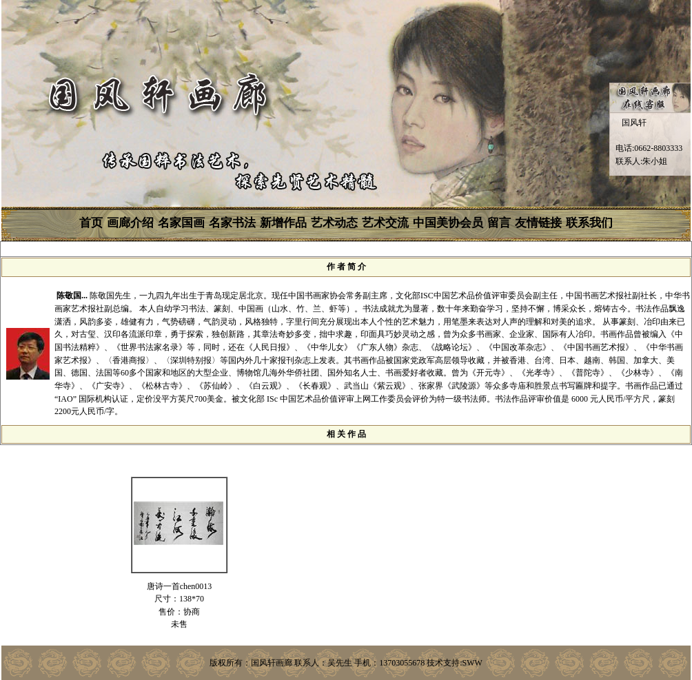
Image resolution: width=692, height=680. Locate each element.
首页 (91, 222)
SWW (472, 663)
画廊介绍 (130, 222)
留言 (499, 222)
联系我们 (589, 222)
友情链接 (538, 222)
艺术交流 (385, 222)
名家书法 (232, 222)
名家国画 (181, 222)
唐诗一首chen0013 (179, 586)
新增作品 (283, 222)
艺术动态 (334, 222)
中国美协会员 (448, 222)
